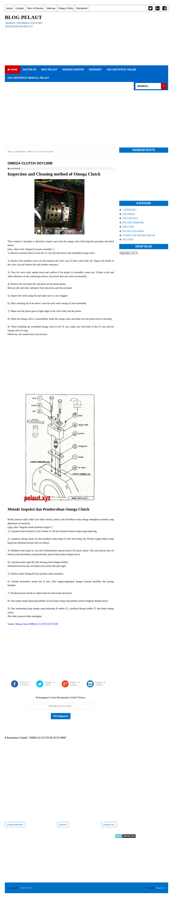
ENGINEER (95, 69)
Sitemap (51, 8)
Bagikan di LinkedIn (100, 683)
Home (12, 69)
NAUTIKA (128, 239)
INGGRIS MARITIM (73, 69)
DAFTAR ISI (29, 69)
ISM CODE (128, 226)
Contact (20, 8)
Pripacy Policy (65, 8)
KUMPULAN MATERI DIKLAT (139, 235)
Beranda (62, 824)
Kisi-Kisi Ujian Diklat (133, 231)
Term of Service (35, 8)
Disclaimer (82, 8)
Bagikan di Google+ (75, 683)
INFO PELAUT (49, 69)
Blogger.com (161, 888)
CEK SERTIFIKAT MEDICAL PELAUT (28, 77)
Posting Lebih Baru (15, 824)
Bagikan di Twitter (50, 683)
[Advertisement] (108, 38)
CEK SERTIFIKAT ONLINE (121, 69)
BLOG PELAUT (23, 17)
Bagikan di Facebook (24, 683)
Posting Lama (108, 824)
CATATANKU (130, 210)
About (9, 8)
